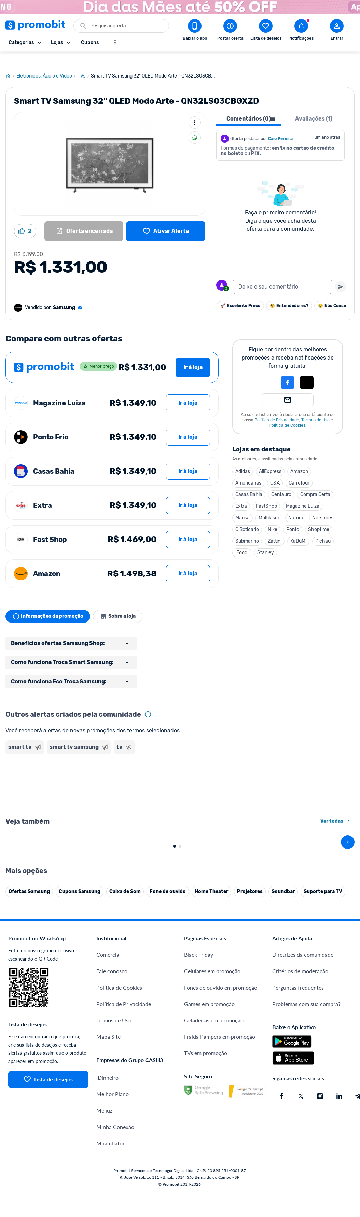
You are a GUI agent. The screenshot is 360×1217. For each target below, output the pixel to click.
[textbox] (282, 273)
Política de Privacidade (276, 406)
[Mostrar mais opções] (115, 42)
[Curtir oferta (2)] (25, 217)
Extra (241, 492)
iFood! (241, 539)
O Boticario (247, 516)
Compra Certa (315, 481)
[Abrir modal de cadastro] (337, 31)
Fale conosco (111, 1108)
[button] (264, 369)
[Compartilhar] (195, 124)
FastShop (266, 492)
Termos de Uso (315, 406)
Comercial (108, 1092)
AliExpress (270, 458)
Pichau (323, 527)
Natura (295, 504)
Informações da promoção (49, 602)
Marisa (242, 504)
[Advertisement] (112, 771)
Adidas (242, 458)
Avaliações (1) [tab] (313, 105)
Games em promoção (209, 1141)
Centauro (281, 481)
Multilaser (269, 504)
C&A (275, 469)
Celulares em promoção (212, 1108)
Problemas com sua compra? (306, 1141)
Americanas (248, 469)
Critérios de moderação (300, 1108)
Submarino (247, 527)
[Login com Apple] (307, 369)
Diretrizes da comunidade (302, 1092)
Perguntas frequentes (298, 1124)
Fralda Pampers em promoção (219, 1174)
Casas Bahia (248, 481)
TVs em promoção (205, 1190)
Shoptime (318, 516)
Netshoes (322, 504)
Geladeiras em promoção (214, 1157)
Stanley (265, 539)
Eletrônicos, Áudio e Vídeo (47, 62)
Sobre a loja (122, 602)
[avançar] (348, 904)
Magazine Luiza (302, 492)
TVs (84, 62)
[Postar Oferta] (230, 31)
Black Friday (198, 1092)
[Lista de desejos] (165, 217)
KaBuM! (298, 527)
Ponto (292, 516)
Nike (272, 516)
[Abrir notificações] (301, 31)
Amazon (299, 458)
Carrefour (299, 469)
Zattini (274, 527)
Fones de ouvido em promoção (220, 1124)
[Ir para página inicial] (10, 62)
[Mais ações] (195, 109)
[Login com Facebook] (287, 369)
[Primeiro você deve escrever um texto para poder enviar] (340, 273)
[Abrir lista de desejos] (265, 31)
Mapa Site (108, 1174)
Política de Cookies (287, 411)
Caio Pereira (280, 125)
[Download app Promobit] (194, 31)
